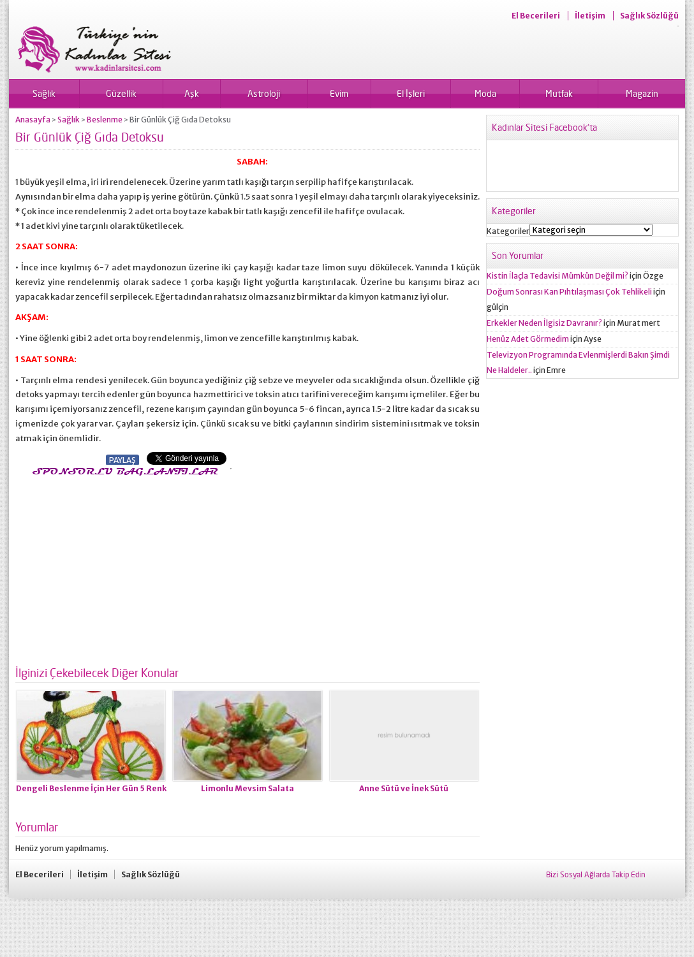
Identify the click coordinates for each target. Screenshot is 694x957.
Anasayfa (32, 119)
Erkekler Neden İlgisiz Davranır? (544, 323)
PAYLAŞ (122, 460)
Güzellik (121, 93)
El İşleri (411, 93)
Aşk (191, 93)
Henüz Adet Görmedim (528, 339)
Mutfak (559, 93)
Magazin (642, 93)
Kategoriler (508, 231)
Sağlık (44, 93)
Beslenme (104, 119)
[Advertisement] (122, 567)
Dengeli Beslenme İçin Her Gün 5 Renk (91, 788)
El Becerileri (536, 15)
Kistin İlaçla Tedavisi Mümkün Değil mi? (557, 276)
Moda (485, 93)
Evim (339, 93)
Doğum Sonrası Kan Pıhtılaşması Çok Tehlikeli (569, 291)
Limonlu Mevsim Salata (247, 788)
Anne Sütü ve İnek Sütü (403, 788)
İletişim (590, 15)
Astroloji (263, 93)
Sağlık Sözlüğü (649, 15)
